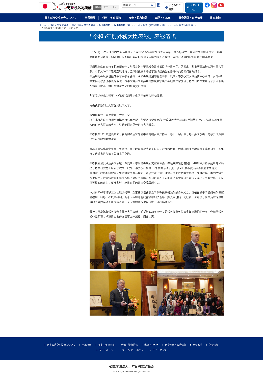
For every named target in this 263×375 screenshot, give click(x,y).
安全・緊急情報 (138, 17)
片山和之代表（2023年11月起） (150, 25)
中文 (105, 7)
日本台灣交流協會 (59, 25)
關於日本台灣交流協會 (83, 25)
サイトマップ (159, 350)
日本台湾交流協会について (60, 17)
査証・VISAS (163, 17)
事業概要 (90, 17)
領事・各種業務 (111, 17)
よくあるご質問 (174, 7)
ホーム (42, 25)
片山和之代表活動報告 (181, 25)
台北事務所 (104, 25)
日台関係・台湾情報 (190, 17)
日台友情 (215, 17)
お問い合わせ (195, 7)
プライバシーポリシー (134, 350)
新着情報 (213, 344)
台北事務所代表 (122, 25)
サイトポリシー (107, 350)
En (114, 7)
